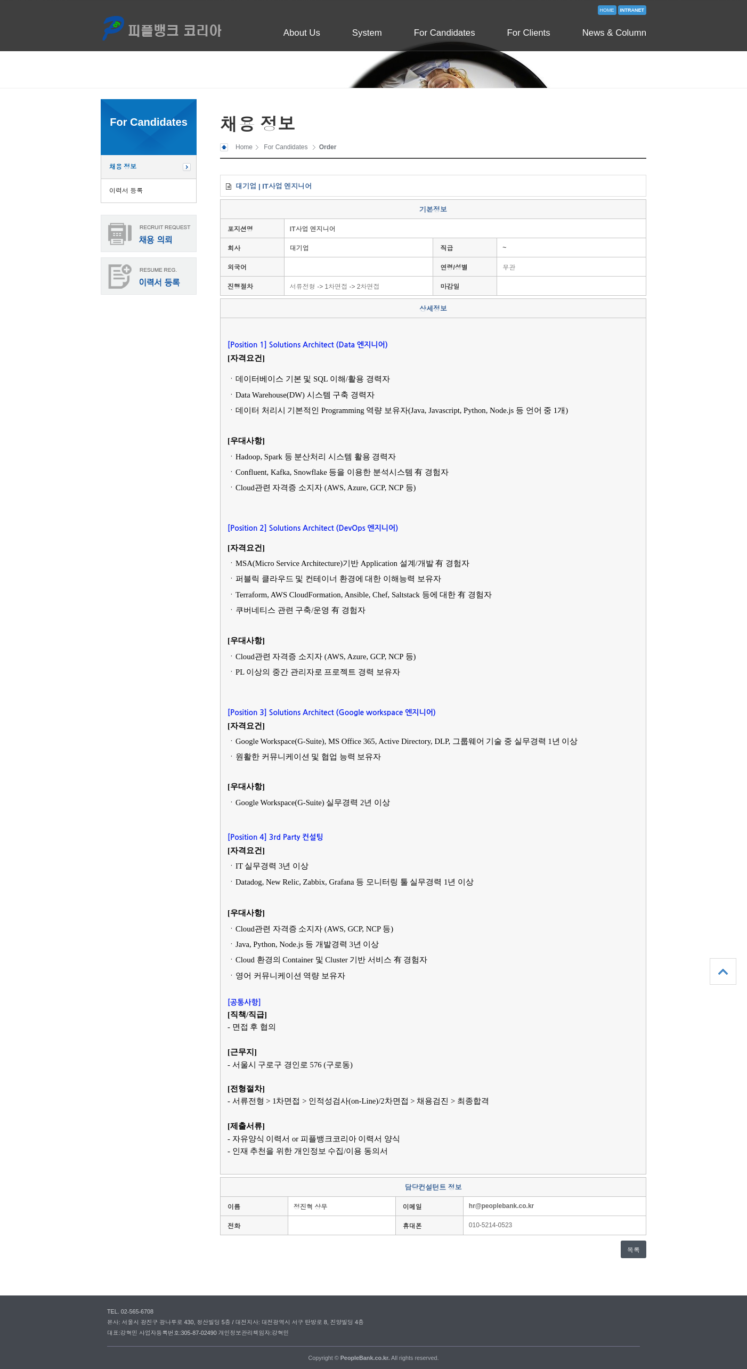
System (367, 33)
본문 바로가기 (0, 0)
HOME (607, 10)
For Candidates (444, 33)
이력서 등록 (126, 191)
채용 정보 (122, 167)
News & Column (614, 33)
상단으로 (723, 971)
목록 (633, 1250)
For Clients (528, 33)
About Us (301, 33)
